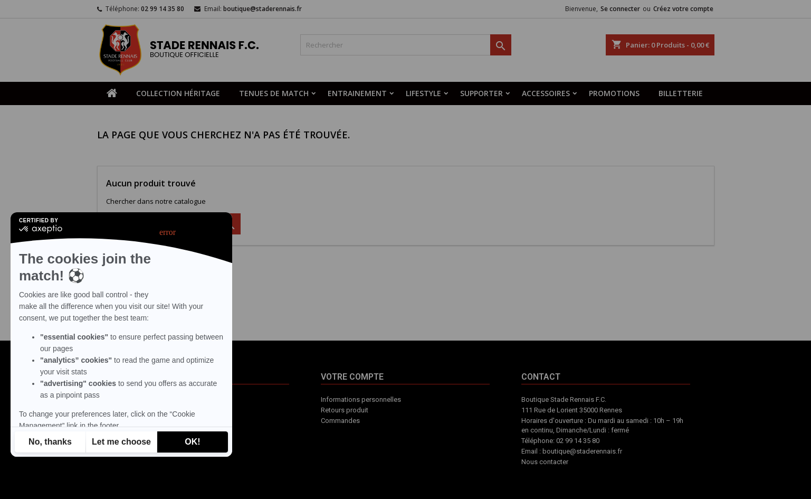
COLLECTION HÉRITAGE (178, 93)
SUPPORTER (481, 93)
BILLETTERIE (681, 93)
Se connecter (620, 8)
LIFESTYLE (423, 93)
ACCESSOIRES (546, 93)
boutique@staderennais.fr (262, 8)
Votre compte (391, 446)
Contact (436, 441)
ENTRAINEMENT (357, 93)
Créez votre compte (683, 8)
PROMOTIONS (614, 93)
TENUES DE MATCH (274, 93)
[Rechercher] (405, 44)
